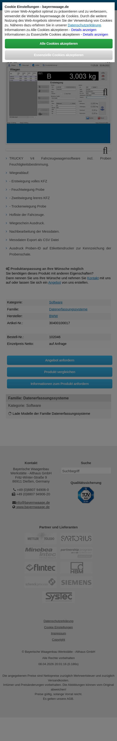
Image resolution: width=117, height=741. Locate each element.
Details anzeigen (83, 30)
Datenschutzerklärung (84, 25)
